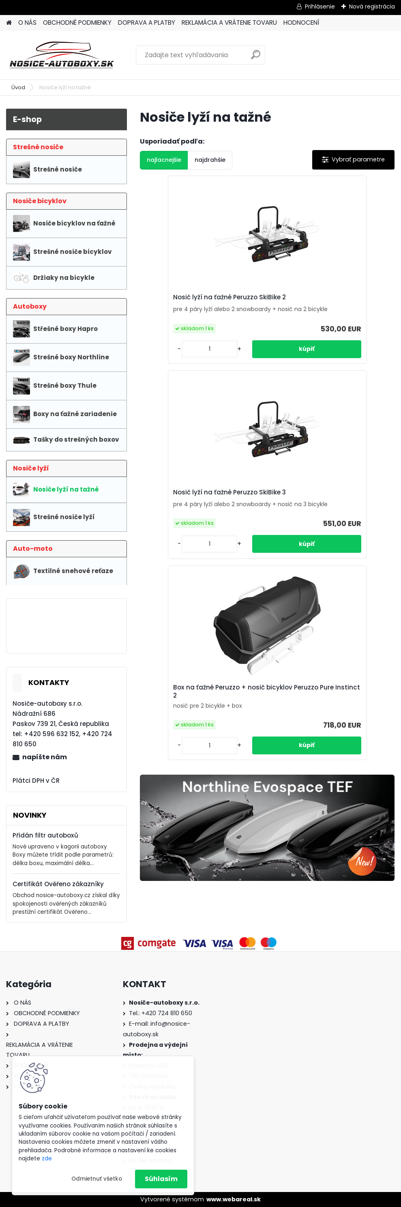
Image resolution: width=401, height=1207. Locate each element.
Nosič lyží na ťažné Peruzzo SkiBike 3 (263, 304)
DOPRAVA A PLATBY (146, 22)
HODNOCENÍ (301, 22)
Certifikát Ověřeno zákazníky (58, 884)
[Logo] (62, 55)
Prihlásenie (320, 6)
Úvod (18, 87)
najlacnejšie (164, 160)
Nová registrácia (372, 6)
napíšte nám (44, 757)
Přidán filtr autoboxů (45, 835)
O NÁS (27, 22)
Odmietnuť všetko (96, 1179)
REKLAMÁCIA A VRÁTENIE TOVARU (229, 22)
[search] (255, 58)
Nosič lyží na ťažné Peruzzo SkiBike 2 (178, 304)
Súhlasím (161, 1178)
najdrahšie (210, 160)
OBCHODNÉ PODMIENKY (77, 22)
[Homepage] (9, 23)
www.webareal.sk (233, 1199)
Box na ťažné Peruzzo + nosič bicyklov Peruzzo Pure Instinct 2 (351, 309)
